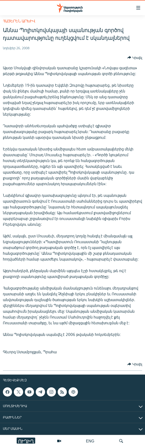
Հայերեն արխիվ (19, 21)
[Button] (134, 57)
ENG (90, 441)
